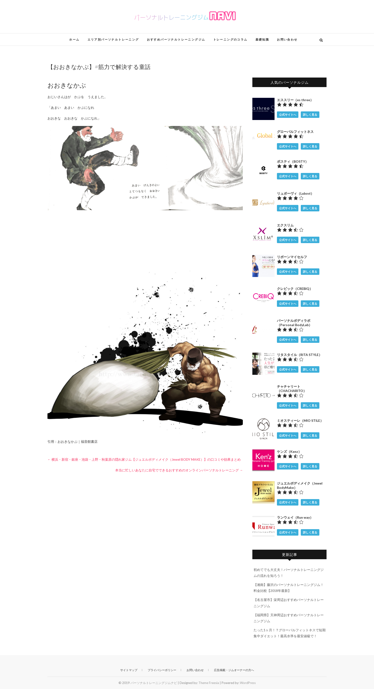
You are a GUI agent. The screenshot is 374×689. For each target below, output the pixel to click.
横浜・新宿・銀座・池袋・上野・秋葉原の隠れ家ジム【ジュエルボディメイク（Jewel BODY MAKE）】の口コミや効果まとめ (144, 459)
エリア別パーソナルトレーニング (113, 39)
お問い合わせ (287, 39)
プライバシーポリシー (162, 670)
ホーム (74, 39)
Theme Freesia (208, 683)
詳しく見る (310, 114)
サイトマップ (128, 670)
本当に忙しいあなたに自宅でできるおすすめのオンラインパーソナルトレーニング (179, 470)
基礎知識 (262, 39)
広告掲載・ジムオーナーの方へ (234, 670)
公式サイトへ (287, 114)
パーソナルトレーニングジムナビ (153, 683)
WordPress (248, 683)
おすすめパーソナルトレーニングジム (176, 39)
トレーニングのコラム (230, 39)
